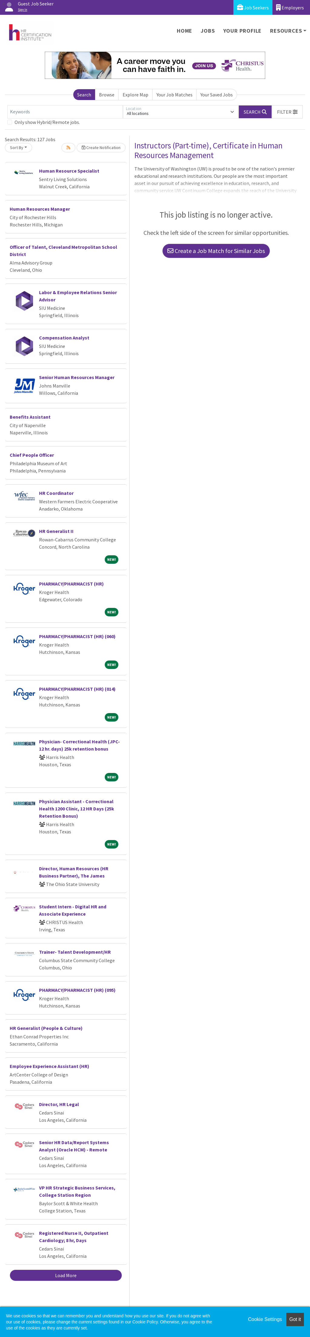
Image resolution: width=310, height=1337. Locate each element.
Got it (295, 1319)
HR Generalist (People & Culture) (46, 1028)
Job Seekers (253, 7)
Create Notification (101, 147)
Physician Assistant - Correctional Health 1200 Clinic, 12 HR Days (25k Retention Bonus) (76, 808)
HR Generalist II (56, 531)
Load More (66, 1275)
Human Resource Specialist (69, 171)
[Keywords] (65, 111)
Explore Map (135, 95)
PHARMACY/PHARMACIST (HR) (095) (77, 990)
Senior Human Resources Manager (76, 377)
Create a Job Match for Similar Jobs (216, 251)
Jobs (208, 30)
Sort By (16, 147)
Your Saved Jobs (216, 95)
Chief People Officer (32, 455)
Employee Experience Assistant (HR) (49, 1066)
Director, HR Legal (59, 1104)
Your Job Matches (175, 95)
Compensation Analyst (64, 338)
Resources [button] (286, 30)
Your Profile (242, 30)
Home (184, 30)
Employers (290, 7)
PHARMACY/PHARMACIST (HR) (71, 584)
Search (84, 95)
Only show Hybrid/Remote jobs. (47, 122)
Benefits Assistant (30, 417)
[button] (287, 111)
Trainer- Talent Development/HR (75, 952)
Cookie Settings (265, 1319)
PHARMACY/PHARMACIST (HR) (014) (77, 689)
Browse (106, 95)
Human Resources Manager (40, 209)
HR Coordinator (56, 493)
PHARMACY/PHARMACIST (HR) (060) (77, 636)
